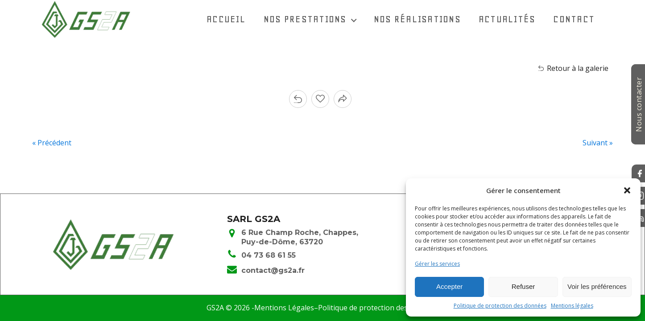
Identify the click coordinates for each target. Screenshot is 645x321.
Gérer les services (437, 264)
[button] (627, 190)
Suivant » (598, 143)
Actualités (507, 19)
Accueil (226, 19)
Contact (574, 19)
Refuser (523, 286)
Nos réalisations (417, 19)
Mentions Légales (284, 308)
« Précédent (51, 143)
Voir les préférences (597, 286)
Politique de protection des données (500, 305)
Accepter (449, 286)
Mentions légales (572, 305)
